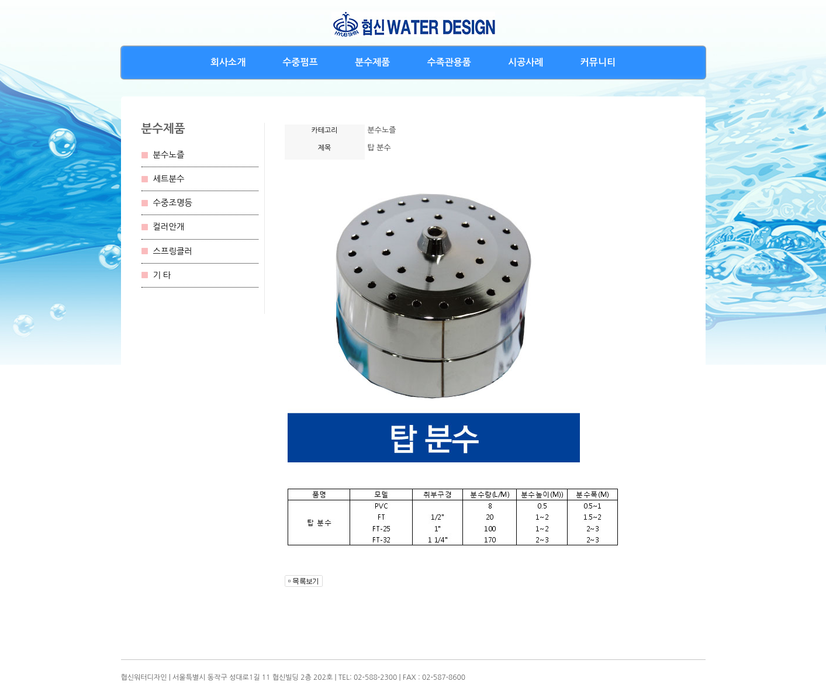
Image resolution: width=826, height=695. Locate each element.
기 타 (162, 275)
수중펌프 (300, 62)
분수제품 (372, 62)
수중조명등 (173, 203)
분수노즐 (169, 155)
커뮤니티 (598, 62)
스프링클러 (173, 251)
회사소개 (228, 62)
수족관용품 (449, 62)
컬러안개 (169, 227)
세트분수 (169, 179)
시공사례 (525, 62)
